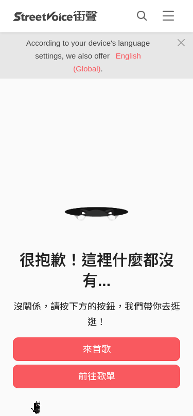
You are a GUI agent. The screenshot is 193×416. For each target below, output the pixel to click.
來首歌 (97, 349)
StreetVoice (55, 16)
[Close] (181, 43)
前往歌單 (96, 376)
